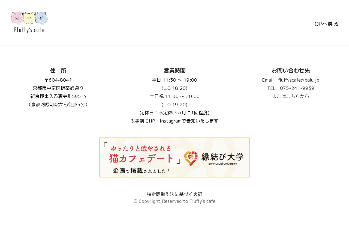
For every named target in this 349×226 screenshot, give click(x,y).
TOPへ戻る (325, 22)
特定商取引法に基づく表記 (174, 194)
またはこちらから (290, 96)
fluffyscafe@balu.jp (291, 80)
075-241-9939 (290, 88)
